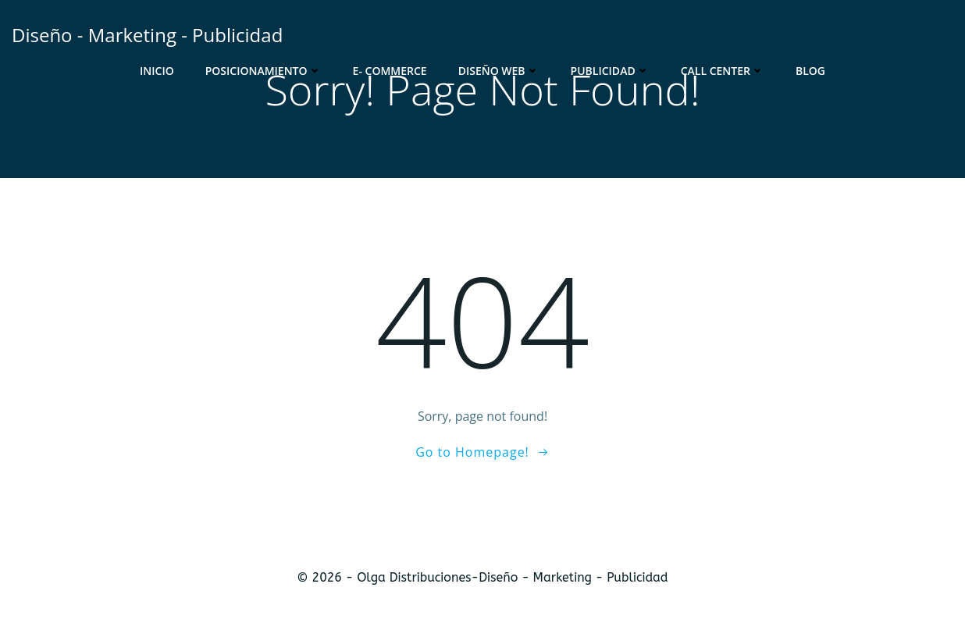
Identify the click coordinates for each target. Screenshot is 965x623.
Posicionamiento (263, 70)
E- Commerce (390, 70)
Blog (810, 70)
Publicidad (610, 70)
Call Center (722, 70)
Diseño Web (498, 70)
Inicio (157, 70)
